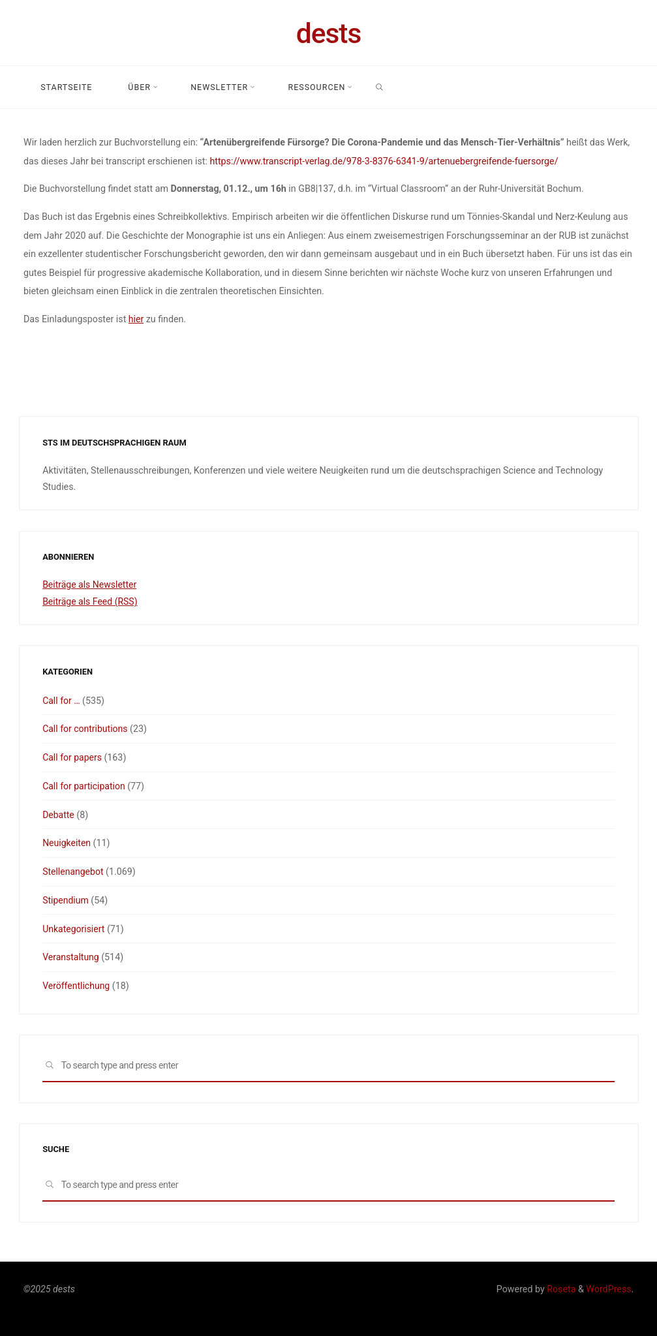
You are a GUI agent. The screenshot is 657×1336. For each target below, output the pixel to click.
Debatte (58, 815)
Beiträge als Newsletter (90, 584)
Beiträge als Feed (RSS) (90, 601)
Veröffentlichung (76, 985)
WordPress (608, 1289)
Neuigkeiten (66, 843)
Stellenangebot (73, 871)
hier (136, 318)
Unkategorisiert (74, 929)
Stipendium (65, 900)
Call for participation (84, 786)
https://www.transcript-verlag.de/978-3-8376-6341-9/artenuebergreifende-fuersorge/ (383, 160)
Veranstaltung (71, 957)
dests (328, 33)
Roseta (560, 1289)
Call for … (61, 700)
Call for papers (72, 757)
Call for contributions (85, 728)
